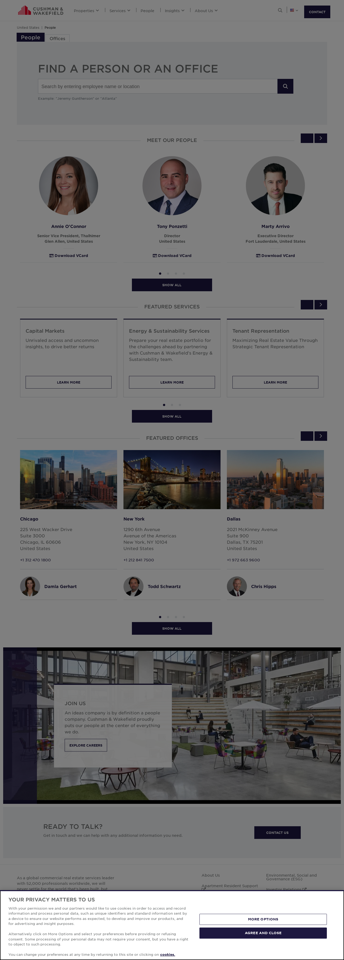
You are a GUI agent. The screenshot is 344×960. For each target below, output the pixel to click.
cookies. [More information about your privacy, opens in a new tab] (167, 954)
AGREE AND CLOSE (263, 933)
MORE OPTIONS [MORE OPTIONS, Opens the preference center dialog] (263, 919)
